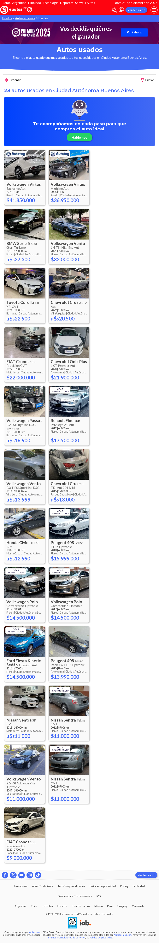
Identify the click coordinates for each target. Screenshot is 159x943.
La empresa (21, 886)
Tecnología (50, 3)
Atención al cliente (42, 886)
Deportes (66, 3)
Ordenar (13, 80)
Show (79, 3)
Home (6, 3)
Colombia (47, 906)
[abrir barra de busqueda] (114, 10)
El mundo (34, 3)
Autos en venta (25, 18)
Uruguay (122, 906)
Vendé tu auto (136, 10)
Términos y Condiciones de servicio (65, 937)
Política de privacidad (101, 937)
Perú (110, 906)
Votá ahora (134, 32)
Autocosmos (35, 932)
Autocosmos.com (123, 934)
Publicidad (139, 886)
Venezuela (138, 906)
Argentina (19, 3)
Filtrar (147, 80)
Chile (34, 906)
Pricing (124, 886)
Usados (7, 18)
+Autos (89, 3)
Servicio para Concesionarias (75, 896)
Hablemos (79, 137)
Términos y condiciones (71, 886)
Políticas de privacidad (103, 886)
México (98, 906)
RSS (98, 896)
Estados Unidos (81, 906)
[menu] (154, 9)
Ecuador (62, 906)
